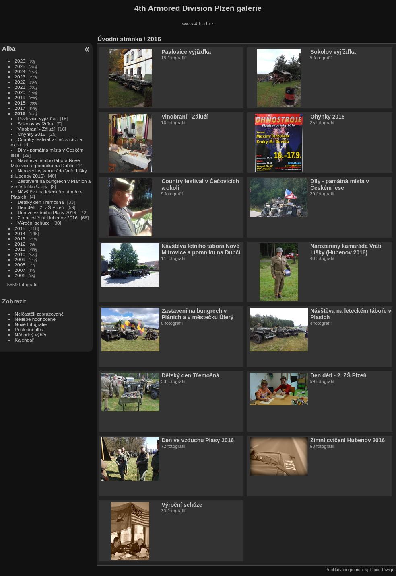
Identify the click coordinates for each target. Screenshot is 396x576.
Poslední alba (29, 329)
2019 (20, 97)
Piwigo (388, 569)
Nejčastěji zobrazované (39, 313)
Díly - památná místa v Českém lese (339, 184)
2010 (20, 254)
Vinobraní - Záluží (37, 128)
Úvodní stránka (119, 38)
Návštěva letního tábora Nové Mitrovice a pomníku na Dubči (45, 163)
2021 (20, 87)
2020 (20, 92)
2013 (20, 238)
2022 (20, 81)
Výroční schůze (34, 222)
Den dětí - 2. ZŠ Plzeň (41, 207)
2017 (20, 108)
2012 (20, 243)
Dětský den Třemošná (41, 202)
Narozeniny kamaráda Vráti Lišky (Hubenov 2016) (346, 249)
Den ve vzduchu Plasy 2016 (47, 212)
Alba (8, 48)
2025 (20, 66)
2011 (20, 249)
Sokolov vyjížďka (35, 123)
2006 (20, 275)
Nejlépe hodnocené (35, 319)
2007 (20, 270)
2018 (20, 102)
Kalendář (24, 339)
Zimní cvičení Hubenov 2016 (48, 217)
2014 (20, 233)
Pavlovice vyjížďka (37, 118)
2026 (20, 61)
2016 (20, 113)
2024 (20, 71)
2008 (20, 264)
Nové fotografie (31, 324)
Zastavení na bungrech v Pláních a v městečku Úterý (197, 313)
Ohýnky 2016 (31, 134)
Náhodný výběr (31, 334)
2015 (20, 228)
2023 (20, 76)
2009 (20, 259)
